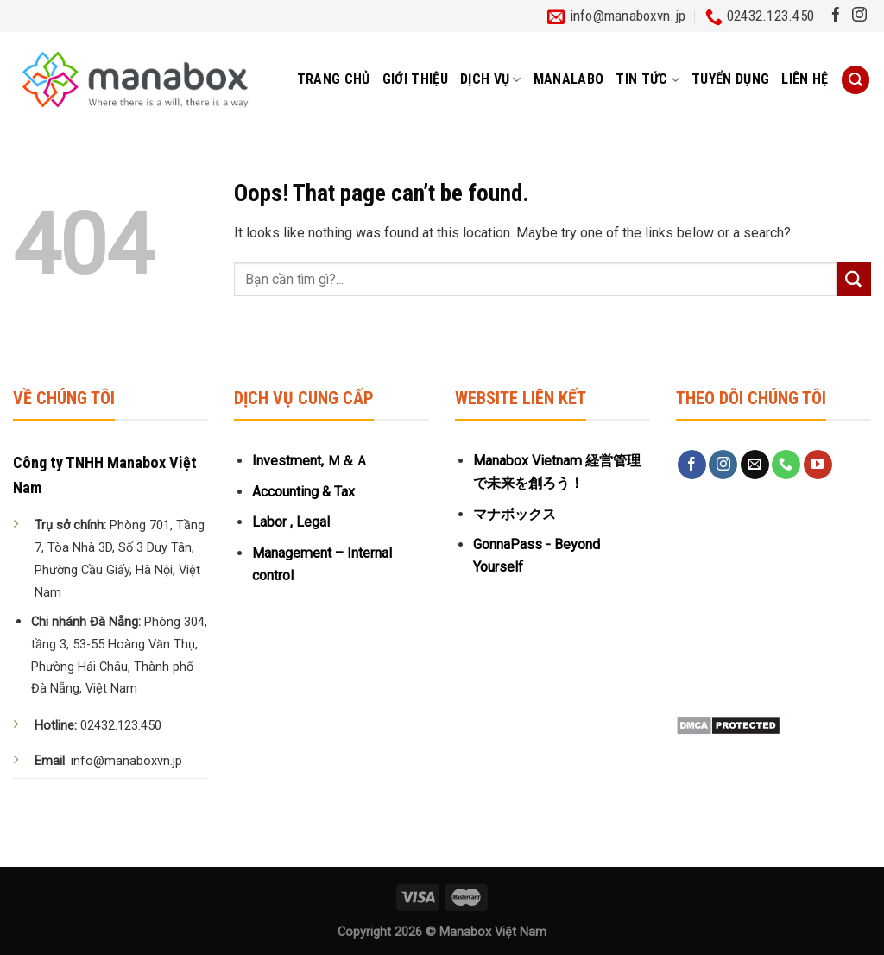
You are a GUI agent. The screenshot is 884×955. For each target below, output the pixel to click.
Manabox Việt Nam (492, 932)
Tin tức (647, 79)
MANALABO (569, 79)
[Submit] (854, 279)
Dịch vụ (490, 79)
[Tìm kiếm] (855, 80)
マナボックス (514, 514)
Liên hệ (804, 79)
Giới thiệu (415, 79)
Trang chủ (333, 79)
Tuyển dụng (730, 79)
